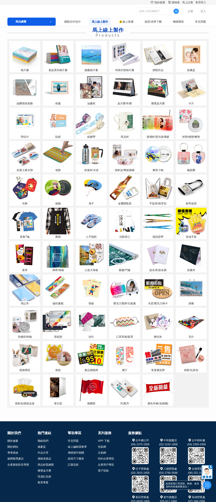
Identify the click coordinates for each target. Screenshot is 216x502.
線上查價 (124, 21)
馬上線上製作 (100, 21)
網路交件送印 (77, 21)
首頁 (26, 28)
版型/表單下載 (145, 21)
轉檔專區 (166, 21)
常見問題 (184, 21)
